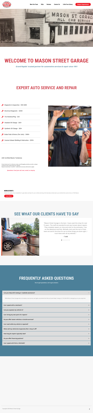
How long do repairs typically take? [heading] (15, 334)
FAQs (42, 4)
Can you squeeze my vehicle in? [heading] (13, 310)
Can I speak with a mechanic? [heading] (13, 305)
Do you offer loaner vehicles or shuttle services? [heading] (19, 319)
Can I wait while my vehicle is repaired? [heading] (16, 324)
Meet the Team (34, 4)
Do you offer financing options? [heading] (13, 338)
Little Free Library (68, 4)
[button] (88, 293)
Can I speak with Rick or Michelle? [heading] (14, 343)
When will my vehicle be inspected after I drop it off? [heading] (20, 329)
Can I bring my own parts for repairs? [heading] (15, 315)
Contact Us (57, 4)
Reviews (49, 4)
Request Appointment (83, 4)
